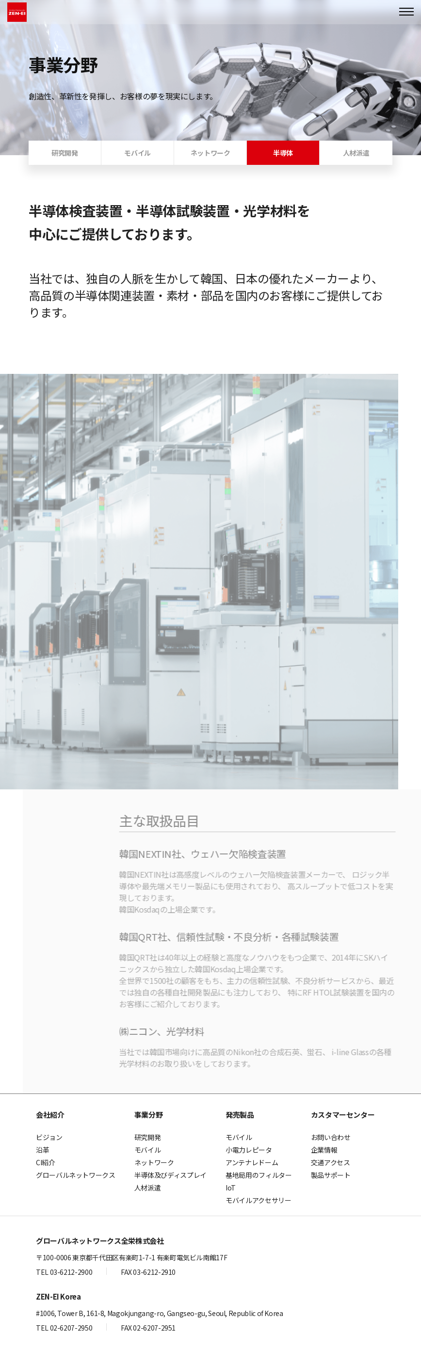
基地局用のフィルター (258, 1175)
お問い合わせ (331, 1137)
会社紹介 (50, 1114)
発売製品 (240, 1114)
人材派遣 (147, 1187)
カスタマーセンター (343, 1114)
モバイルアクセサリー (258, 1200)
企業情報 (324, 1150)
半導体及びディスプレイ (170, 1175)
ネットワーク (154, 1162)
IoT (231, 1187)
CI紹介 (45, 1162)
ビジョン (49, 1137)
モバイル (147, 1150)
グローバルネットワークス (75, 1175)
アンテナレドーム (252, 1162)
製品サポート (331, 1175)
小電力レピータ (249, 1150)
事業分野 (148, 1114)
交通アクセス (330, 1162)
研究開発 (147, 1137)
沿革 (42, 1150)
